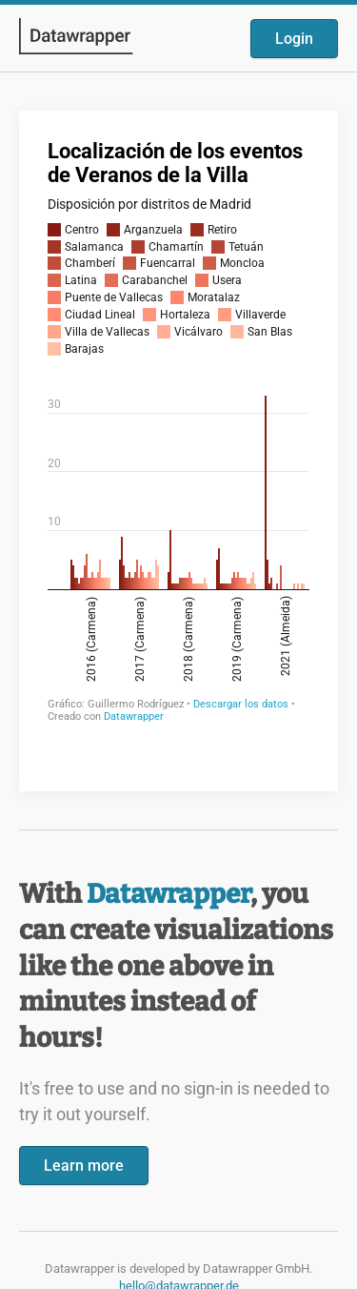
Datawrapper (168, 894)
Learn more (84, 1165)
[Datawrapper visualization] (178, 449)
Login (294, 39)
